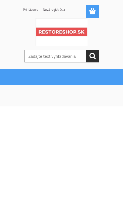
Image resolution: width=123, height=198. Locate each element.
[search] (92, 56)
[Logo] (61, 32)
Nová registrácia (54, 9)
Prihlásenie (30, 9)
